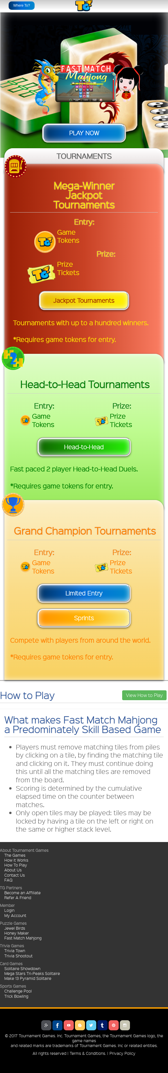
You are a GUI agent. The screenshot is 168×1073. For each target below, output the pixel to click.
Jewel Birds (14, 928)
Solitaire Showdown (22, 968)
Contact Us (14, 874)
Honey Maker (16, 932)
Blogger (80, 1025)
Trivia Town (14, 950)
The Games (14, 855)
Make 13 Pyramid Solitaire (27, 978)
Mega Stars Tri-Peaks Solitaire (32, 973)
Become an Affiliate (22, 892)
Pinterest (114, 1025)
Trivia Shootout (18, 955)
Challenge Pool (18, 990)
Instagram (125, 1025)
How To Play (15, 864)
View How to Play (144, 695)
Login (9, 910)
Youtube (69, 1025)
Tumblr (102, 1025)
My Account (15, 915)
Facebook (57, 1025)
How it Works (16, 859)
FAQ (8, 879)
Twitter (91, 1025)
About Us (13, 869)
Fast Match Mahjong (22, 937)
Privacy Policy (122, 1053)
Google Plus (46, 1025)
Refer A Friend (17, 897)
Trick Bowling (16, 996)
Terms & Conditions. (88, 1053)
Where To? (21, 5)
